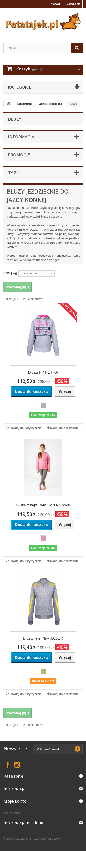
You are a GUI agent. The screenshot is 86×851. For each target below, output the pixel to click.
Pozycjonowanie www (46, 838)
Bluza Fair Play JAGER (43, 638)
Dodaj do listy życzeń (25, 428)
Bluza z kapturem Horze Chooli (43, 505)
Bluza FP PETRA (43, 372)
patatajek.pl (21, 838)
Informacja (21, 137)
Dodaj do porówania (64, 428)
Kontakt (55, 4)
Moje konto (15, 801)
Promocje (19, 154)
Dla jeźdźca (24, 103)
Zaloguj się (73, 4)
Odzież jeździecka (50, 103)
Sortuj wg (10, 273)
